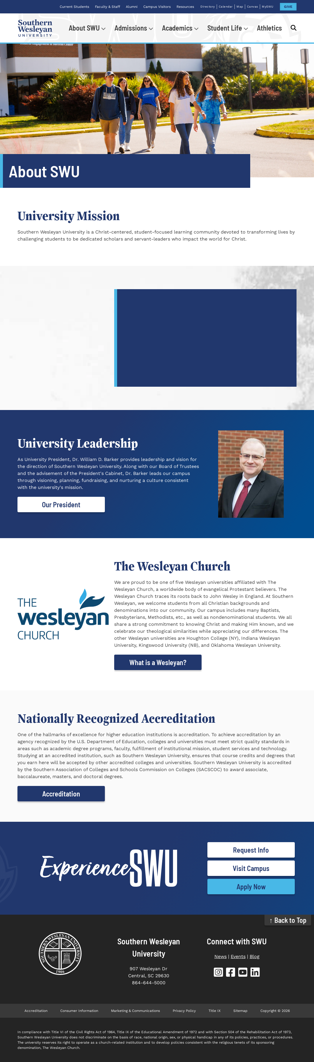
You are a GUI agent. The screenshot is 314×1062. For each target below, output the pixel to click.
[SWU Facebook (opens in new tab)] (231, 973)
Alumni (131, 7)
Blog (255, 956)
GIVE (288, 7)
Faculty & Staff (107, 7)
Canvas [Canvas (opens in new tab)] (252, 6)
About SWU (84, 28)
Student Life (224, 28)
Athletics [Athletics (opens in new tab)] (269, 28)
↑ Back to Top (287, 920)
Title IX (214, 1011)
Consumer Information (79, 1011)
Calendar (226, 6)
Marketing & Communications (135, 1011)
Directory (207, 6)
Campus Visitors (157, 7)
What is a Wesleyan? (157, 662)
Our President (61, 504)
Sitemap (240, 1011)
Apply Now (251, 886)
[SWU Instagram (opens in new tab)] (218, 973)
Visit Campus (251, 868)
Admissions (130, 28)
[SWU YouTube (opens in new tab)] (243, 973)
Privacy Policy (184, 1011)
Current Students (74, 7)
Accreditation (61, 793)
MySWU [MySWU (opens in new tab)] (268, 6)
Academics (177, 28)
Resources (185, 7)
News (220, 956)
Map (240, 6)
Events (238, 956)
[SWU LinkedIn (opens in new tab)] (255, 973)
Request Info (251, 850)
